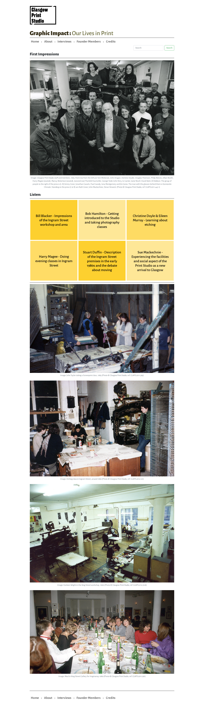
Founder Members (89, 41)
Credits (111, 41)
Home (35, 41)
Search (169, 48)
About (48, 41)
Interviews (64, 41)
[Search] (148, 48)
